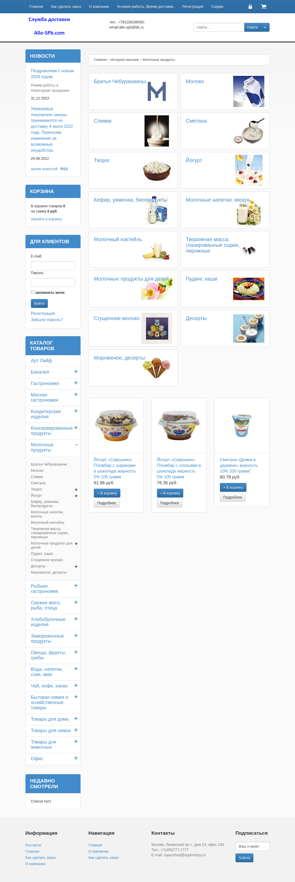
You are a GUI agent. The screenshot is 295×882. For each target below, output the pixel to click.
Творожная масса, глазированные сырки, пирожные (213, 245)
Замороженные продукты (47, 638)
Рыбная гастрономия (44, 588)
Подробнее (106, 503)
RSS (64, 169)
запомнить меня (49, 292)
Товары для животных (43, 744)
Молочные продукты (42, 447)
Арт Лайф (41, 360)
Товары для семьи (51, 730)
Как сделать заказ (66, 6)
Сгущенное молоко (117, 318)
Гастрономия (45, 383)
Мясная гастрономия (44, 397)
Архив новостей (44, 169)
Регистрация (193, 6)
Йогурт (194, 160)
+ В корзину (107, 493)
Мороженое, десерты (119, 358)
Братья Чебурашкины (120, 81)
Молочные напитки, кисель (218, 200)
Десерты (196, 318)
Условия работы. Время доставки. (145, 6)
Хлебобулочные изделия (48, 622)
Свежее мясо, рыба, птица (46, 605)
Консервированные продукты (52, 431)
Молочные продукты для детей (131, 279)
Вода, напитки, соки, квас (47, 672)
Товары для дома (50, 719)
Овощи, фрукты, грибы (48, 655)
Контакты (33, 845)
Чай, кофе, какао (49, 685)
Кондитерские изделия (46, 414)
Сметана (196, 121)
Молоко (195, 81)
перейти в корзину (46, 219)
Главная (36, 6)
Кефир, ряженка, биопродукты (130, 200)
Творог (102, 160)
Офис (37, 758)
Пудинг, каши (201, 279)
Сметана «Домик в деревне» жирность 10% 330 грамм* (239, 465)
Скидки (217, 6)
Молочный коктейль (118, 239)
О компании (99, 6)
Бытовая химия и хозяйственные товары (49, 702)
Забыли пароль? (47, 319)
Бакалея (40, 372)
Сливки (103, 121)
